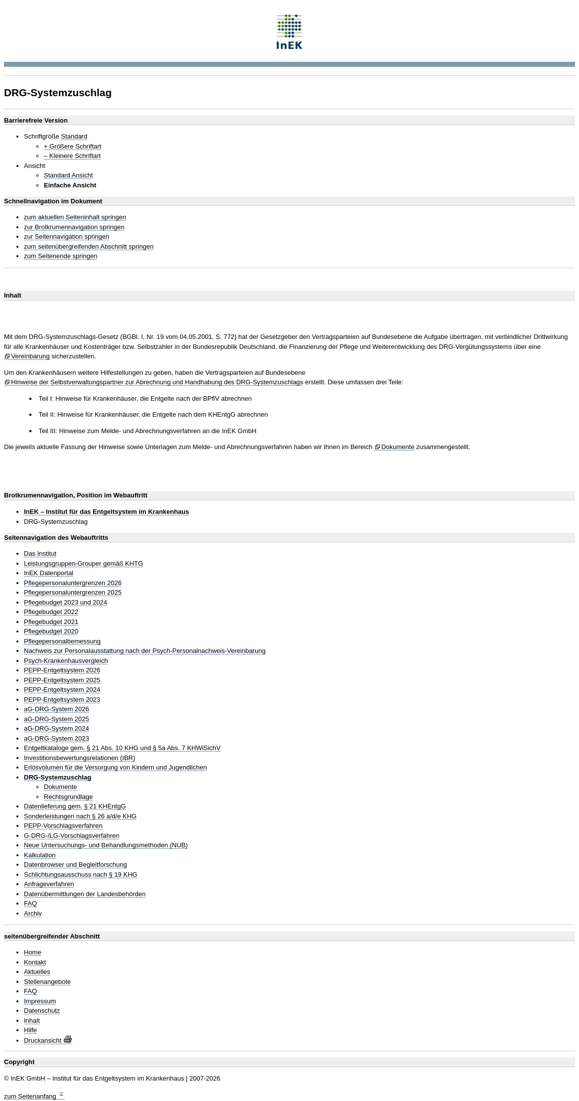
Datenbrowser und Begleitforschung (75, 864)
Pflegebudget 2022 (51, 612)
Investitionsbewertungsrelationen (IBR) (79, 758)
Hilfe (30, 1030)
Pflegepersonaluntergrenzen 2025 (73, 592)
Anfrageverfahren (49, 884)
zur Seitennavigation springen (66, 236)
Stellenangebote (47, 981)
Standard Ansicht (68, 175)
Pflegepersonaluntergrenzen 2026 (73, 583)
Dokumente (397, 447)
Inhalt (32, 1020)
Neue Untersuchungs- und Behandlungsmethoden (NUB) (106, 845)
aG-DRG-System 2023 (56, 738)
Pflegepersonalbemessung (62, 641)
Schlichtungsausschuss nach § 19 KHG (81, 874)
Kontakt (35, 962)
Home (32, 952)
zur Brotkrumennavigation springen (74, 227)
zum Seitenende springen (60, 256)
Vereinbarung (30, 356)
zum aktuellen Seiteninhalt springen (75, 217)
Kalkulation (40, 855)
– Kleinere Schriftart (72, 156)
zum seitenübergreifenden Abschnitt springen (88, 246)
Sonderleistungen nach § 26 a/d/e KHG (80, 816)
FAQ (30, 903)
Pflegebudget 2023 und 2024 (65, 602)
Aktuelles (37, 971)
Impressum (40, 1001)
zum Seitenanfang (34, 1095)
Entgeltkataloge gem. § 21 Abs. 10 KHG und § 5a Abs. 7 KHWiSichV (122, 748)
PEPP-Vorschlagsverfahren (63, 825)
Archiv (33, 913)
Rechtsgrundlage (68, 796)
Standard (74, 136)
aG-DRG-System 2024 (56, 728)
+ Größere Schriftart (72, 146)
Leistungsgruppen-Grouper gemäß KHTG (83, 563)
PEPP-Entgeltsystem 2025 (62, 680)
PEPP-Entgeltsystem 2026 (62, 670)
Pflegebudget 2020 (51, 631)
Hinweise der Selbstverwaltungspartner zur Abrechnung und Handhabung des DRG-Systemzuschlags (157, 382)
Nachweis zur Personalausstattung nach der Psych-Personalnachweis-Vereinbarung (145, 650)
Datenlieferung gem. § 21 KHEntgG (75, 806)
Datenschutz (42, 1010)
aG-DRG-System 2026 (56, 709)
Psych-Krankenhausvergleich (66, 660)
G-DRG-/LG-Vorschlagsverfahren (71, 835)
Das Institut (40, 553)
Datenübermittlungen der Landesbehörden (84, 894)
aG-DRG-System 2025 (56, 719)
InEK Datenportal (48, 573)
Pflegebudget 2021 (51, 622)
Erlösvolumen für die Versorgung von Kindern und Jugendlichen (115, 767)
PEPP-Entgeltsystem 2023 (62, 699)
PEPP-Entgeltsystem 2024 (62, 689)
